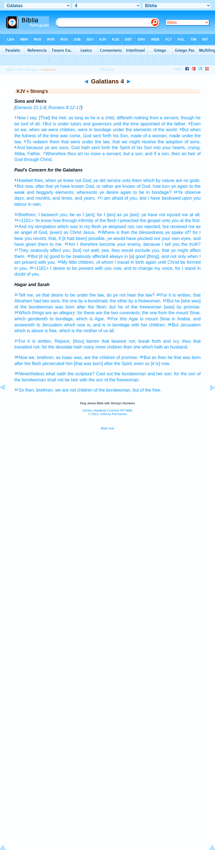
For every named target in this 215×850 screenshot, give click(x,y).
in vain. (35, 204)
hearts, (179, 147)
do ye (112, 295)
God (87, 135)
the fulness (25, 135)
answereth (24, 325)
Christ (76, 232)
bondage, (65, 318)
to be (70, 295)
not (78, 180)
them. (19, 256)
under (63, 124)
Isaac (67, 357)
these (89, 312)
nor (140, 226)
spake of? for (184, 232)
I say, (32, 117)
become (107, 244)
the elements (138, 129)
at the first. (190, 220)
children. (157, 325)
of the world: (165, 129)
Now (21, 117)
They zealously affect (40, 250)
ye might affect (186, 250)
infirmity (85, 220)
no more (92, 153)
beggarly (44, 192)
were (83, 129)
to (191, 186)
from (162, 312)
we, (24, 129)
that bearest (114, 341)
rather (107, 186)
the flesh (32, 363)
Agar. (100, 318)
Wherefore (55, 153)
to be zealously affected (84, 256)
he (177, 301)
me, (30, 295)
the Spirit (121, 147)
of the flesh (106, 220)
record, (40, 238)
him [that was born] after (89, 363)
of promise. (127, 357)
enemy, (134, 244)
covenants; (130, 312)
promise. (192, 307)
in (126, 256)
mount (151, 318)
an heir (188, 153)
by (80, 301)
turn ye (169, 186)
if (155, 153)
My (64, 262)
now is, (84, 325)
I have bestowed (164, 198)
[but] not (81, 250)
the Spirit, (123, 363)
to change (143, 268)
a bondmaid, (96, 301)
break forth (149, 341)
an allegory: (64, 312)
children (114, 347)
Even (196, 124)
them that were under (71, 141)
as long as (79, 117)
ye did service (107, 180)
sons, (64, 147)
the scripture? (81, 373)
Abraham (23, 301)
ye (125, 214)
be (72, 214)
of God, (40, 232)
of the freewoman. (122, 380)
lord (24, 124)
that (116, 141)
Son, (124, 135)
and (86, 124)
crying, (194, 147)
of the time (48, 135)
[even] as (59, 232)
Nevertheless (31, 373)
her (144, 325)
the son (188, 373)
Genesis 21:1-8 (31, 107)
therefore (89, 244)
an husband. (176, 347)
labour (20, 204)
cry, (176, 341)
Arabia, (184, 318)
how (157, 186)
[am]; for (94, 214)
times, (67, 198)
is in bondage (116, 325)
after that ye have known (59, 186)
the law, (103, 141)
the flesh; (97, 307)
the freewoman (146, 307)
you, (64, 214)
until (117, 124)
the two (111, 312)
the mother (86, 330)
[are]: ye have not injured (155, 214)
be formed (190, 262)
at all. (195, 214)
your (166, 147)
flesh (96, 226)
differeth (125, 117)
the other (118, 301)
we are (62, 390)
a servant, (112, 153)
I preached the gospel (139, 220)
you (197, 198)
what (50, 373)
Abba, (20, 153)
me (185, 214)
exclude (142, 250)
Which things (31, 312)
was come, (70, 135)
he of (123, 307)
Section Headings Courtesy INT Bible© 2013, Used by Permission (107, 412)
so (16, 129)
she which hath (148, 347)
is (54, 124)
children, (68, 129)
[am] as (114, 214)
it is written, (180, 295)
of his (136, 147)
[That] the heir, (53, 117)
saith (61, 373)
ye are (51, 147)
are (179, 180)
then (176, 153)
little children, (82, 262)
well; (95, 250)
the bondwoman (36, 307)
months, (43, 198)
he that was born (184, 357)
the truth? (191, 244)
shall (51, 380)
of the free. (150, 390)
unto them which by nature (148, 180)
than (128, 347)
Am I (73, 244)
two (45, 301)
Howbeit (25, 180)
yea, (105, 250)
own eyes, (182, 238)
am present (25, 262)
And (21, 147)
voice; (168, 268)
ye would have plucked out (133, 238)
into (157, 147)
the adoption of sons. (179, 141)
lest (143, 198)
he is (95, 117)
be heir (71, 380)
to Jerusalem (49, 325)
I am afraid (112, 198)
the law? (146, 295)
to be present (80, 268)
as (78, 214)
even (139, 363)
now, (29, 186)
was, (78, 357)
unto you (170, 220)
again (182, 186)
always (116, 256)
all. (112, 330)
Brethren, (28, 214)
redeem (40, 141)
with (42, 262)
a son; (137, 153)
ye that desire (49, 295)
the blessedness (147, 232)
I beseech (48, 214)
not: (37, 347)
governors (102, 124)
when (34, 129)
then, (39, 180)
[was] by (172, 307)
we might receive (139, 141)
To (28, 141)
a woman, (158, 135)
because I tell (157, 244)
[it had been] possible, (84, 238)
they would (122, 250)
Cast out (104, 373)
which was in (70, 226)
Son (148, 147)
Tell (22, 295)
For (164, 295)
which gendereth (31, 318)
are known (125, 186)
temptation (45, 226)
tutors (76, 124)
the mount (178, 312)
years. (90, 198)
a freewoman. (148, 301)
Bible (9, 69)
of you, (131, 198)
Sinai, (195, 312)
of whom (104, 262)
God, (87, 180)
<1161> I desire (49, 268)
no (185, 180)
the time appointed (141, 124)
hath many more (90, 347)
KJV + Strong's (27, 69)
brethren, (46, 357)
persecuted (53, 363)
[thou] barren (86, 341)
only (182, 256)
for (177, 268)
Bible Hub (107, 428)
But (48, 124)
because (34, 147)
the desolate (60, 347)
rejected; (152, 226)
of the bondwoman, (112, 390)
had (37, 301)
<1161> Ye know (35, 220)
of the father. (174, 124)
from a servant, (165, 117)
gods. (195, 180)
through (31, 159)
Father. (34, 153)
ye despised (114, 226)
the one (69, 301)
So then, (27, 390)
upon (187, 198)
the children (103, 357)
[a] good (137, 256)
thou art (75, 153)
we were (49, 129)
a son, (164, 153)
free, (53, 330)
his (116, 135)
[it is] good (49, 256)
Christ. (46, 159)
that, (52, 238)
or (98, 186)
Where (107, 232)
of (145, 135)
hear (131, 295)
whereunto (87, 192)
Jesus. (89, 232)
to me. (56, 244)
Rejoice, (62, 341)
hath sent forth (95, 147)
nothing (141, 117)
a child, (108, 117)
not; (132, 341)
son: (168, 373)
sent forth (102, 135)
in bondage (100, 129)
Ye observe (189, 192)
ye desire (108, 192)
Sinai (165, 318)
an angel (23, 232)
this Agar (129, 318)
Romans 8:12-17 (64, 107)
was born (64, 307)
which (82, 318)
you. (52, 262)
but (127, 153)
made (136, 135)
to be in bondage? (152, 192)
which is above (28, 330)
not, (131, 226)
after (81, 307)
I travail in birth (129, 262)
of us (103, 330)
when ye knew (59, 180)
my (31, 226)
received (178, 226)
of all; (35, 124)
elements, (64, 192)
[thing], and (158, 256)
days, (19, 198)
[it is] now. (160, 363)
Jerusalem (190, 325)
